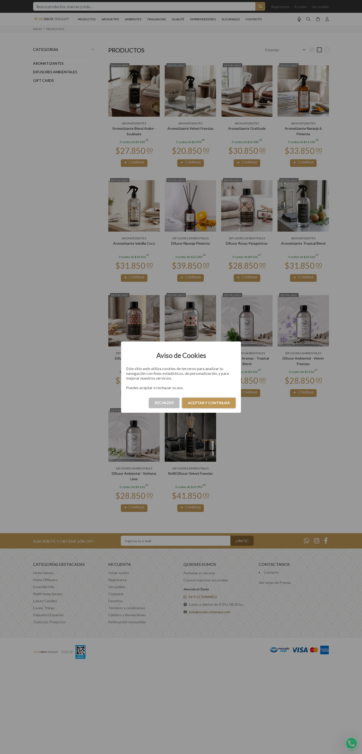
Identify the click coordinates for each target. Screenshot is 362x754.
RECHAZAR (164, 403)
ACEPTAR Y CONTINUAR (209, 403)
